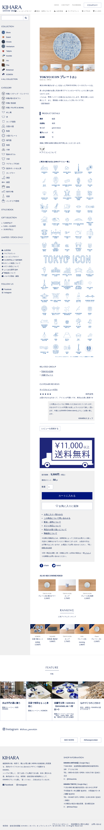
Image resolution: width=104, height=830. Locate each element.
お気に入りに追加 (67, 506)
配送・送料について (42, 11)
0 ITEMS (86, 11)
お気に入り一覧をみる (53, 514)
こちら (87, 553)
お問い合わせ (96, 824)
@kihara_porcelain (28, 729)
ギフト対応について (52, 526)
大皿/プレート (47, 375)
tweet (56, 565)
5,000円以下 (8, 223)
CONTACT (65, 5)
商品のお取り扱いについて (55, 529)
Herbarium (7, 46)
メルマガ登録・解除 (10, 276)
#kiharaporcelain (91, 740)
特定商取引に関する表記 (80, 824)
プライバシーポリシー (60, 824)
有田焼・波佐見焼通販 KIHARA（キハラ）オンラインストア (27, 826)
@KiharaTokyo (72, 807)
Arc (5, 61)
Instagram (6, 293)
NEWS (56, 5)
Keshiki (6, 56)
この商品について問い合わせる (57, 518)
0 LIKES (97, 11)
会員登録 (58, 11)
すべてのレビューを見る (49, 390)
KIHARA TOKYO (70, 784)
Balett (6, 37)
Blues (6, 32)
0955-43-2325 (47, 548)
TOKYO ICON (47, 371)
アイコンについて (48, 152)
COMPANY (92, 5)
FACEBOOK (76, 5)
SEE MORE (69, 740)
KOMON (7, 74)
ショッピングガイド (10, 257)
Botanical (7, 70)
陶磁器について (50, 533)
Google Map (84, 763)
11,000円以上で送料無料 (11, 260)
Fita (5, 65)
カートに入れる (67, 495)
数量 (44, 487)
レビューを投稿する (49, 428)
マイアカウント (72, 11)
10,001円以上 (8, 229)
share (44, 565)
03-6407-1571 (73, 797)
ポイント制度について (10, 263)
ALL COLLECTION (9, 79)
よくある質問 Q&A (9, 270)
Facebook (6, 289)
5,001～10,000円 (10, 226)
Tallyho (6, 51)
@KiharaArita (72, 779)
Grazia (6, 42)
